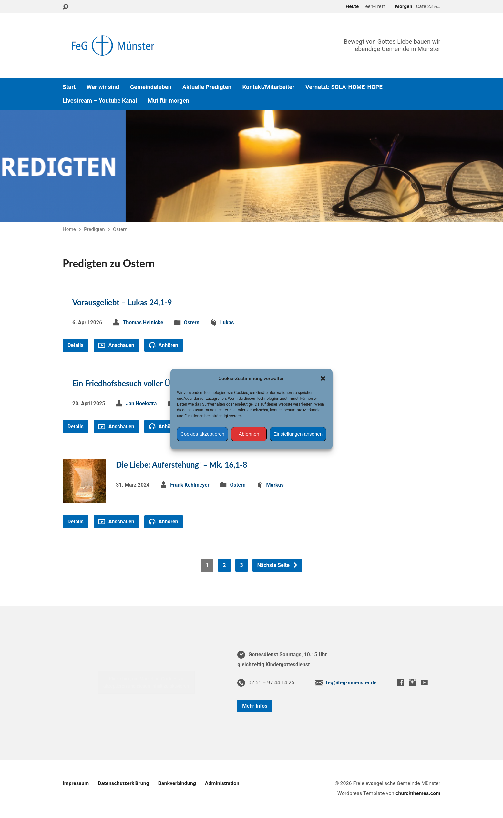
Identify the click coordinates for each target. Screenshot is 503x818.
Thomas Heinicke (143, 322)
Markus (275, 485)
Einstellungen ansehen (298, 434)
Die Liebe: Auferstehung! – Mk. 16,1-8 (181, 464)
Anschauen (116, 345)
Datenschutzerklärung (123, 783)
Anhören (163, 345)
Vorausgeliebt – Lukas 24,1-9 (122, 302)
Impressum (76, 783)
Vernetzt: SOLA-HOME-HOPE (344, 87)
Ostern (120, 229)
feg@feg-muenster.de (351, 683)
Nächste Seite (277, 565)
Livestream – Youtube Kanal (100, 101)
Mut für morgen (168, 101)
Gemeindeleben (150, 87)
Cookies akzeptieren (202, 434)
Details (75, 345)
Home (69, 229)
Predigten (94, 229)
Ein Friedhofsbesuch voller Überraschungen (146, 383)
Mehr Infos (254, 706)
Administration (222, 783)
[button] (323, 378)
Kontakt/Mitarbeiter (268, 87)
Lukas (227, 322)
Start (69, 87)
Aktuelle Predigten (206, 87)
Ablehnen (249, 434)
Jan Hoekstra (141, 403)
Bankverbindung (177, 783)
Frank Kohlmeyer (189, 485)
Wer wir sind (103, 87)
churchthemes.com (417, 793)
